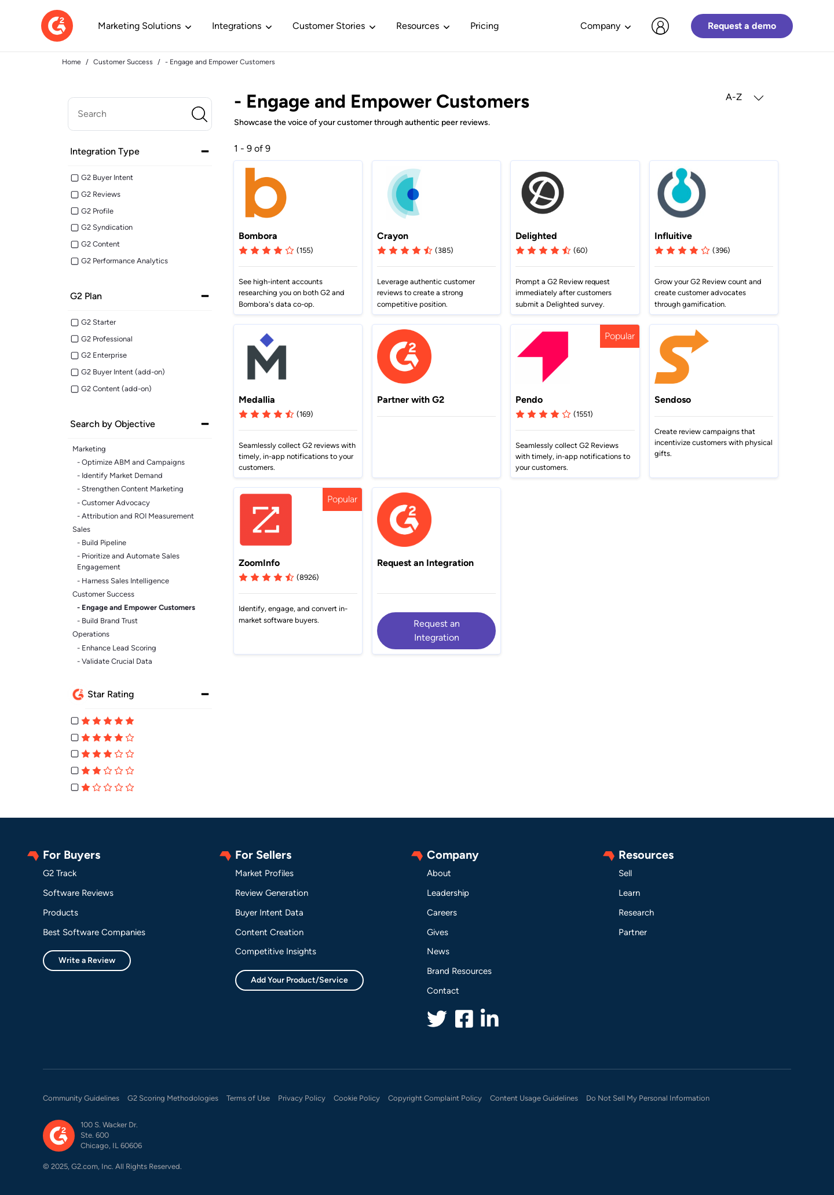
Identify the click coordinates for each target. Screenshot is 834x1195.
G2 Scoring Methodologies (172, 1098)
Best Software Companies (94, 932)
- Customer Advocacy (113, 502)
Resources (417, 25)
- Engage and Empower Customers (136, 607)
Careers (442, 912)
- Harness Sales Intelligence (123, 580)
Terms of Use (248, 1098)
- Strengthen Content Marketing (130, 488)
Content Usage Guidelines (534, 1098)
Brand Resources (459, 971)
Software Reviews (78, 893)
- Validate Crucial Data (114, 661)
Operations (90, 634)
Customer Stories (328, 25)
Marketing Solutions (139, 25)
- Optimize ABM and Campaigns (131, 462)
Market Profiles (264, 873)
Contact (443, 991)
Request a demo (742, 25)
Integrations (236, 25)
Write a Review (86, 960)
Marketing (89, 448)
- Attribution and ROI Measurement (135, 516)
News (438, 951)
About (439, 873)
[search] (140, 114)
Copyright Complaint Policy (435, 1098)
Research (636, 912)
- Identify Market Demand (120, 475)
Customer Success (103, 594)
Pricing (484, 25)
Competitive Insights (275, 951)
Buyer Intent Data (269, 912)
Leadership (448, 893)
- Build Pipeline (101, 542)
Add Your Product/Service (299, 980)
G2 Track (59, 873)
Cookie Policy (357, 1098)
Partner (633, 932)
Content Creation (269, 932)
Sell (625, 873)
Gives (437, 932)
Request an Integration (437, 630)
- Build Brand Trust (107, 620)
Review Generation (271, 893)
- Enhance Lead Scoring (116, 648)
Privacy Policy (301, 1098)
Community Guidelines (81, 1098)
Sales (81, 529)
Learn (629, 893)
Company (600, 25)
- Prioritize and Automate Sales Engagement (128, 561)
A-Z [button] (745, 97)
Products (60, 912)
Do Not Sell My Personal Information (647, 1098)
